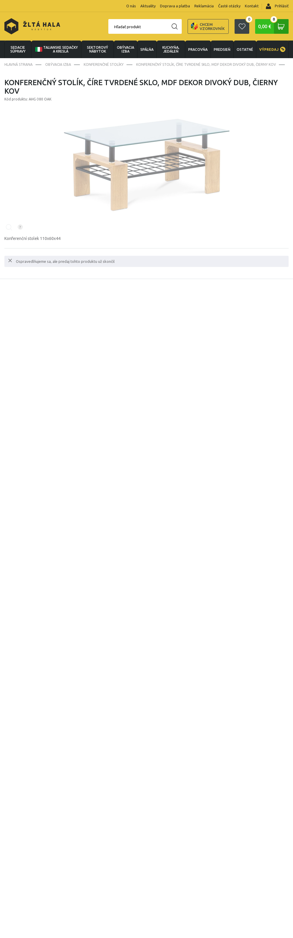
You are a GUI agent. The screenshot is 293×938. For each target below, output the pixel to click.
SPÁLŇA (147, 49)
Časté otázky (229, 6)
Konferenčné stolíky (104, 64)
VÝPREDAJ (272, 49)
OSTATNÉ (245, 49)
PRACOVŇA (198, 49)
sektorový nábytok (97, 49)
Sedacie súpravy (18, 49)
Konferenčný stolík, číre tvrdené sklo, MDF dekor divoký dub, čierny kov (206, 64)
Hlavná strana (18, 64)
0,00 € (273, 26)
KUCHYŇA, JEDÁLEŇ (170, 49)
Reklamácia (204, 6)
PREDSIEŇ (222, 49)
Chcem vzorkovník (208, 26)
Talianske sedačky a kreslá (56, 49)
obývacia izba (125, 49)
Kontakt (252, 6)
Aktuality (148, 6)
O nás (131, 6)
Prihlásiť (277, 6)
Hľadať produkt (127, 27)
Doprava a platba (175, 6)
